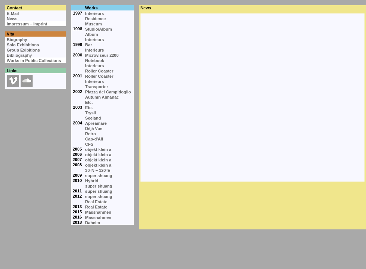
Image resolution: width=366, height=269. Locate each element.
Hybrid (91, 181)
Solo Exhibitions (23, 45)
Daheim (92, 222)
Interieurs (94, 13)
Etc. (89, 102)
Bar (88, 45)
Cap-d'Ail (94, 139)
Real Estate (96, 202)
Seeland (93, 118)
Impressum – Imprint (27, 24)
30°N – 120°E (97, 170)
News (12, 18)
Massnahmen (98, 212)
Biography (17, 39)
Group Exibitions (23, 50)
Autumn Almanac (102, 97)
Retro (90, 134)
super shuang (98, 175)
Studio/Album (98, 29)
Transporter (96, 86)
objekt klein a (98, 149)
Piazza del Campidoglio (108, 92)
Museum (93, 24)
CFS (89, 144)
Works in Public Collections (34, 60)
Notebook (94, 60)
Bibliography (19, 55)
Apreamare (95, 123)
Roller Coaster (99, 71)
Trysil (90, 113)
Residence (95, 18)
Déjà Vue (93, 128)
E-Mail (13, 13)
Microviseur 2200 (101, 55)
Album (91, 34)
